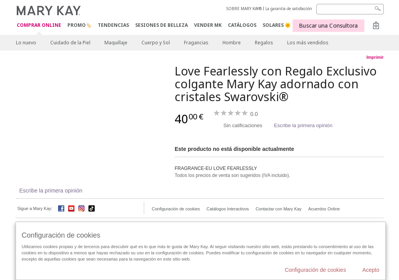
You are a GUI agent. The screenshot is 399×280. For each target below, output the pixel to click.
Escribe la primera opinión (303, 125)
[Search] (350, 9)
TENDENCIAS (113, 25)
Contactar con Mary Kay (279, 208)
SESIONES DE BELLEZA (161, 25)
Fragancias (196, 42)
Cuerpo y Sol (155, 42)
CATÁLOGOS (242, 25)
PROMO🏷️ (79, 25)
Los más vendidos (307, 42)
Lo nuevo (26, 42)
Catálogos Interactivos (228, 208)
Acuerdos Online (324, 208)
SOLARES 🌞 (277, 25)
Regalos (264, 42)
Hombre (231, 42)
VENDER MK (208, 25)
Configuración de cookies (176, 208)
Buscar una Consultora (328, 25)
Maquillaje (115, 42)
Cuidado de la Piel (70, 42)
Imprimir (374, 57)
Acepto (371, 270)
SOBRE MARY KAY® (244, 8)
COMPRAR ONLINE (39, 25)
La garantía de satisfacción (288, 8)
